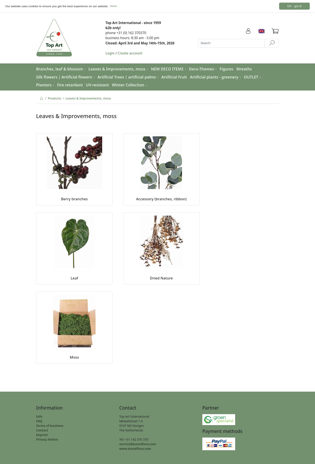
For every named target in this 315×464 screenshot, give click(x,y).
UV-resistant (97, 84)
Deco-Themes (203, 68)
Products (54, 98)
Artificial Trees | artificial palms (129, 76)
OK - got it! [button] (294, 6)
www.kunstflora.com (135, 448)
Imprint (42, 435)
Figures (226, 68)
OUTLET (253, 76)
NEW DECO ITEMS (169, 68)
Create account (130, 53)
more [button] (113, 6)
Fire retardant (70, 84)
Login (110, 53)
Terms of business (49, 425)
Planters (46, 84)
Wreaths (244, 68)
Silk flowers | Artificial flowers (66, 76)
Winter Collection (130, 84)
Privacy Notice (47, 439)
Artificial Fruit (174, 76)
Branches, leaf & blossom (61, 68)
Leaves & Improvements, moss (118, 68)
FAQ (39, 421)
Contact (42, 430)
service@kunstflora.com (137, 444)
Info (39, 416)
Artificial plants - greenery (216, 76)
